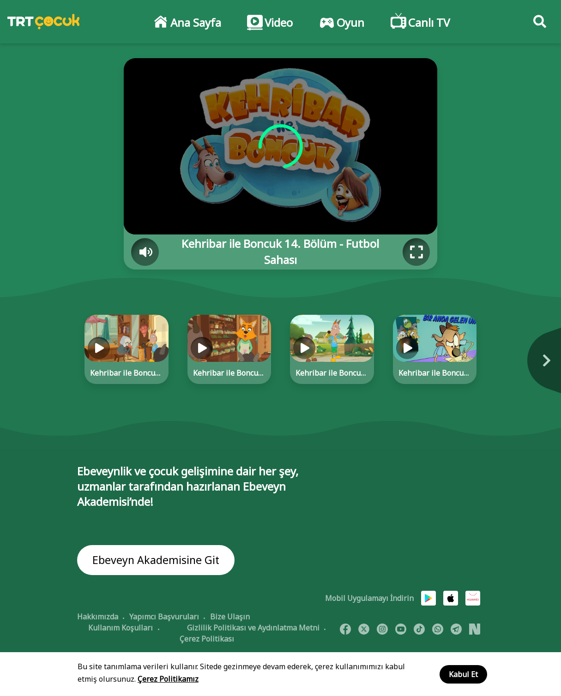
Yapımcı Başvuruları (164, 617)
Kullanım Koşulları (120, 628)
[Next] (507, 365)
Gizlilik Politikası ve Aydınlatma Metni (253, 628)
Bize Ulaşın (230, 617)
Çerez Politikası (207, 639)
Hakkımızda (97, 617)
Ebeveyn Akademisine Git (156, 560)
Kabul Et (463, 674)
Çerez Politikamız (168, 679)
